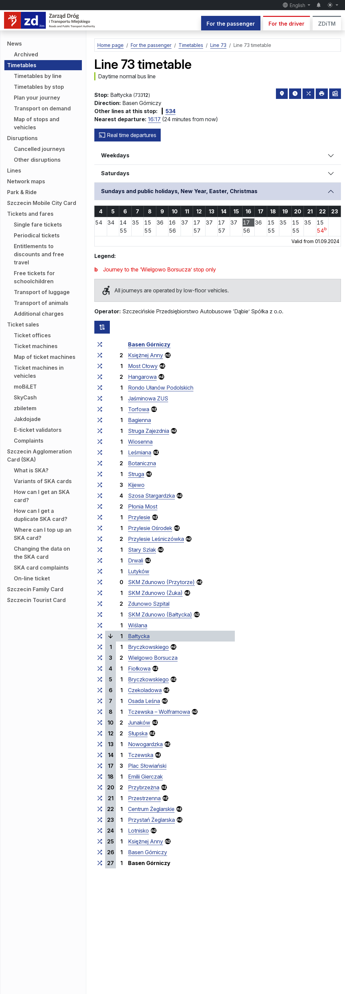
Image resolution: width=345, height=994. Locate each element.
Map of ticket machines (44, 357)
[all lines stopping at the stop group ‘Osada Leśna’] (99, 701)
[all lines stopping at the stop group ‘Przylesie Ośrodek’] (99, 528)
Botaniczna (142, 463)
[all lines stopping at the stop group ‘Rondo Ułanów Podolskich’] (99, 387)
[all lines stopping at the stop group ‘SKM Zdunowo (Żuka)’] (99, 593)
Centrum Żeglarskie (151, 809)
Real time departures (127, 135)
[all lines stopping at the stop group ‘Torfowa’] (99, 409)
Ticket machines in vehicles (39, 371)
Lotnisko (138, 830)
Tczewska (140, 755)
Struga (136, 474)
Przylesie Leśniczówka (156, 538)
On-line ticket (32, 578)
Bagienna (139, 420)
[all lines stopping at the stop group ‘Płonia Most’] (99, 506)
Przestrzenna (144, 798)
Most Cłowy (143, 366)
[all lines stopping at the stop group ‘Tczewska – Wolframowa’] (99, 711)
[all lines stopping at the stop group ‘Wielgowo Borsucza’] (99, 657)
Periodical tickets (37, 235)
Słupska (138, 733)
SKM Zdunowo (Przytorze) (161, 582)
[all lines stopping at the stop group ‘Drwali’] (99, 560)
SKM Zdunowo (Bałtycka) (160, 614)
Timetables (21, 65)
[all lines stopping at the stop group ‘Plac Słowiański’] (99, 765)
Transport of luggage (42, 292)
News (14, 43)
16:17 (154, 119)
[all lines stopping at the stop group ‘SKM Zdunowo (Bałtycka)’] (99, 614)
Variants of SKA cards (43, 481)
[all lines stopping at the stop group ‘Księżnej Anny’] (99, 355)
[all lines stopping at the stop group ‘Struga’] (99, 474)
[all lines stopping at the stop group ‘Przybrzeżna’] (99, 787)
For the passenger (231, 23)
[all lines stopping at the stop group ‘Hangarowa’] (99, 376)
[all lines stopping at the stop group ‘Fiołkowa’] (99, 668)
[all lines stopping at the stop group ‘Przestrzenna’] (99, 798)
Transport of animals (41, 302)
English (294, 5)
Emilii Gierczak (145, 776)
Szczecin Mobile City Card (41, 203)
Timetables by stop (39, 86)
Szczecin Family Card (35, 589)
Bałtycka (139, 636)
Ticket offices (32, 335)
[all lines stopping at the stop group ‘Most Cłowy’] (99, 366)
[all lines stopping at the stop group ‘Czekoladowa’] (99, 690)
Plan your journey (37, 97)
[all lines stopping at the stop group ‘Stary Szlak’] (99, 549)
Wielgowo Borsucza (153, 657)
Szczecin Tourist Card (36, 600)
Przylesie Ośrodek (150, 528)
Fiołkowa (139, 668)
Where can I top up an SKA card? (42, 533)
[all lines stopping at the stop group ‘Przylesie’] (99, 517)
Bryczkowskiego (148, 647)
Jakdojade (27, 419)
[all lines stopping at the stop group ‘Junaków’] (99, 722)
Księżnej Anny (145, 355)
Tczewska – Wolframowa (159, 711)
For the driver (287, 23)
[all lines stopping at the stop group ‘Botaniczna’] (99, 463)
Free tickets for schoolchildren (34, 277)
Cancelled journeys (39, 149)
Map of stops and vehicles (36, 123)
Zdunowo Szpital (148, 603)
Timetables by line (38, 76)
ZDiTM (327, 23)
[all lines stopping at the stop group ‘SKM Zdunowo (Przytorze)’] (99, 582)
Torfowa (138, 409)
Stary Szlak (142, 549)
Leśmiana (139, 452)
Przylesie (139, 517)
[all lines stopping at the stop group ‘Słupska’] (99, 733)
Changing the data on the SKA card (42, 552)
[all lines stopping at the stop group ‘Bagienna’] (99, 420)
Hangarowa (142, 376)
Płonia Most (142, 506)
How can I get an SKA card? (42, 496)
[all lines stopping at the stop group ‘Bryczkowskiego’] (99, 647)
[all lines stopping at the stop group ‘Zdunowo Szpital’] (99, 603)
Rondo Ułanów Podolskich (160, 387)
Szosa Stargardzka (151, 495)
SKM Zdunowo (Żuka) (155, 593)
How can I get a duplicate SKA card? (40, 514)
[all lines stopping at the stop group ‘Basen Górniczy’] (99, 344)
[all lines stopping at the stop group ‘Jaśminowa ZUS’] (99, 398)
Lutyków (138, 571)
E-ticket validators (38, 429)
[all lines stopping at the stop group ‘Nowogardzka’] (99, 744)
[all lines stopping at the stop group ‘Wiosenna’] (99, 441)
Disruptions (22, 138)
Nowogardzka (145, 744)
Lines (14, 170)
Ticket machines (36, 346)
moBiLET (25, 386)
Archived (26, 54)
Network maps (26, 181)
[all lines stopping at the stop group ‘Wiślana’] (99, 625)
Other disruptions (37, 159)
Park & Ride (22, 192)
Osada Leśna (144, 701)
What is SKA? (31, 470)
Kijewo (136, 484)
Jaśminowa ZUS (148, 398)
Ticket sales (23, 324)
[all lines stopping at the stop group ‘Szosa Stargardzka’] (99, 495)
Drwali (135, 560)
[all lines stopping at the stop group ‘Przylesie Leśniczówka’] (99, 538)
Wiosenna (140, 441)
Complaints (28, 440)
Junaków (139, 722)
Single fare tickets (38, 224)
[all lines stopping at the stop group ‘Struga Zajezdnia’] (99, 430)
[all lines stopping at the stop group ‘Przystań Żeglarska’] (99, 819)
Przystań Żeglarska (151, 819)
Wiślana (137, 625)
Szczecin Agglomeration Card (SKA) (39, 455)
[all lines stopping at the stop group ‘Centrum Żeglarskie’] (99, 809)
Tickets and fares (30, 213)
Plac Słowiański (147, 765)
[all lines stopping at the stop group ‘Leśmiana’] (99, 452)
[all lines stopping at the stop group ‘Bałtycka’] (99, 636)
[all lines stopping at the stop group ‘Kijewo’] (99, 484)
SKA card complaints (41, 567)
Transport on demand (42, 108)
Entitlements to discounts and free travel (39, 254)
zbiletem (25, 408)
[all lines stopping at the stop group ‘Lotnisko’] (99, 830)
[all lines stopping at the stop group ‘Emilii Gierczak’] (99, 776)
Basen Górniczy (149, 344)
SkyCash (25, 397)
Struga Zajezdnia (148, 430)
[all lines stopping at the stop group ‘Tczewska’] (99, 755)
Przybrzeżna (143, 787)
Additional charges (39, 313)
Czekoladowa (145, 690)
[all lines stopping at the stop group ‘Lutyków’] (99, 571)
